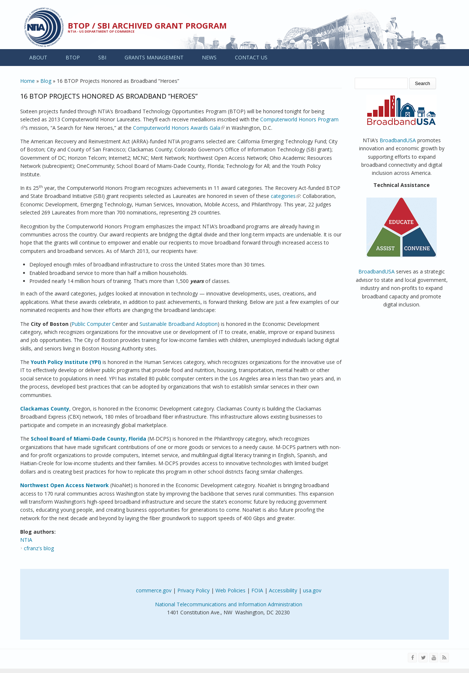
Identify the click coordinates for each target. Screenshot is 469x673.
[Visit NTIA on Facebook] (412, 657)
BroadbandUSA (398, 140)
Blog (45, 80)
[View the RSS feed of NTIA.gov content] (444, 657)
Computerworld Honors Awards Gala (179, 127)
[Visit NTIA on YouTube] (433, 657)
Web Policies (230, 590)
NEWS (209, 57)
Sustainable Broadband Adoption (179, 323)
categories (285, 195)
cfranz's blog (39, 548)
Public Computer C (93, 323)
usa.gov (312, 590)
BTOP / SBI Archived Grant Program (147, 25)
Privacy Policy (193, 590)
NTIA (26, 539)
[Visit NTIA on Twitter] (423, 657)
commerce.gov (153, 590)
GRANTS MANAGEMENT (154, 57)
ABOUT (38, 57)
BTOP (73, 57)
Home (27, 80)
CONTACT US (251, 57)
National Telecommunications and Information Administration (228, 604)
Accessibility (283, 590)
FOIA (257, 590)
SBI (102, 57)
